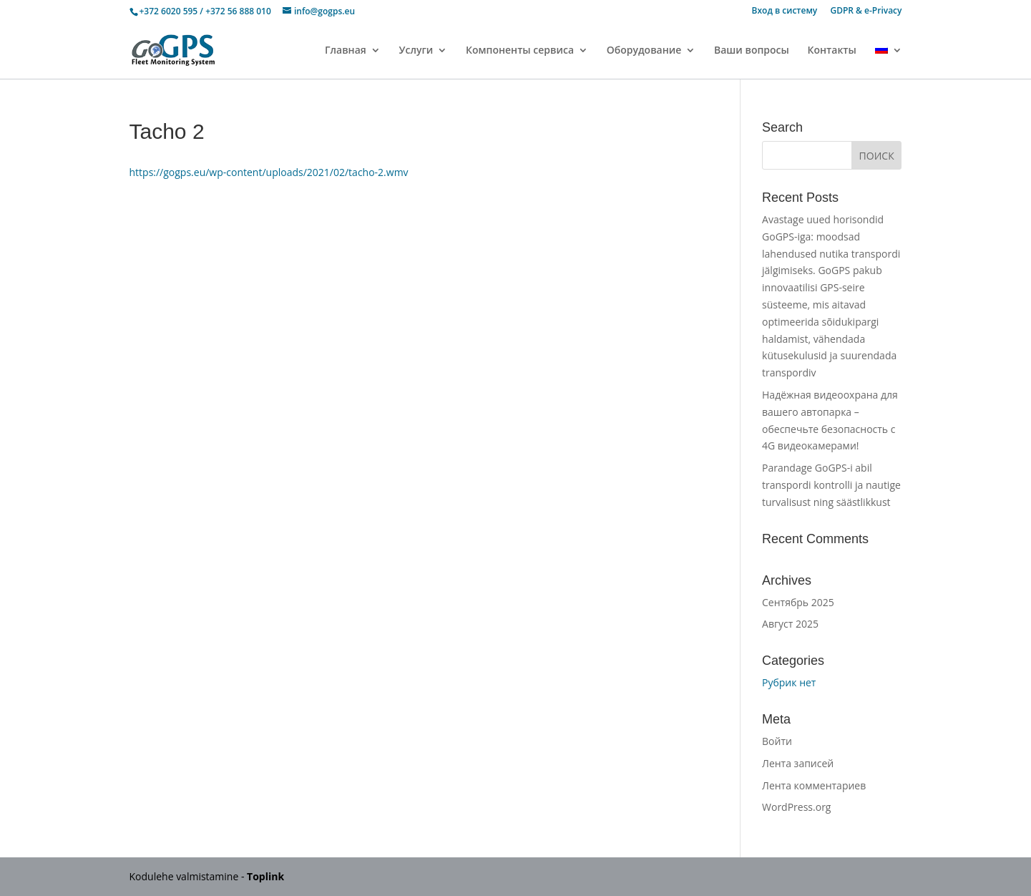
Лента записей (798, 763)
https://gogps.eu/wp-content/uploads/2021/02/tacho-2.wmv (269, 172)
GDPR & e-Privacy (865, 11)
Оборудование (644, 51)
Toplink (265, 876)
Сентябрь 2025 (798, 602)
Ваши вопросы (751, 51)
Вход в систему (785, 11)
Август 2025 (790, 623)
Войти (777, 741)
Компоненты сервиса (520, 51)
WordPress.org (796, 807)
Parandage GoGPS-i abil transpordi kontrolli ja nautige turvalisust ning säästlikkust (831, 485)
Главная (345, 51)
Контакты (832, 51)
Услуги (416, 51)
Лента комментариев (814, 785)
